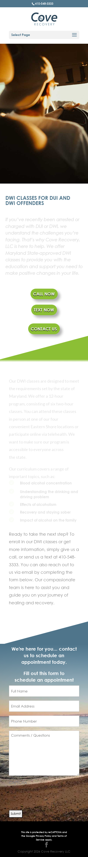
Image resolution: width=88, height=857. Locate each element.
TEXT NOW (44, 309)
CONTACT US (44, 328)
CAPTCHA (18, 783)
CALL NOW (44, 293)
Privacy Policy (44, 836)
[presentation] (44, 795)
